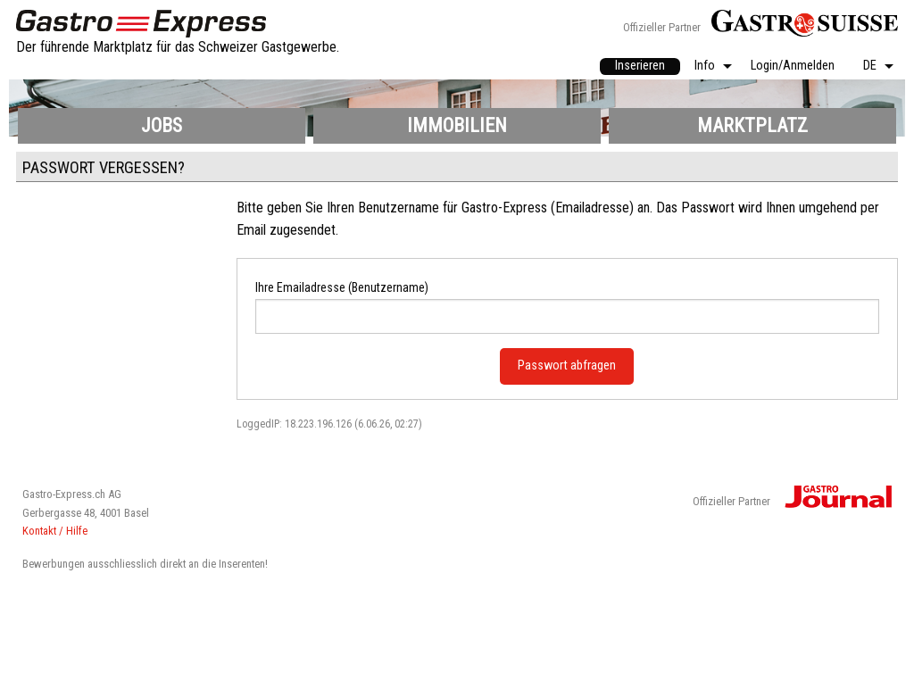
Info (704, 66)
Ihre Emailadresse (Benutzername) (341, 287)
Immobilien (457, 125)
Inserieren (640, 65)
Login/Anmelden (793, 66)
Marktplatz (752, 125)
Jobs (161, 125)
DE (870, 66)
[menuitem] (640, 67)
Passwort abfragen (567, 365)
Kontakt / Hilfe (54, 530)
